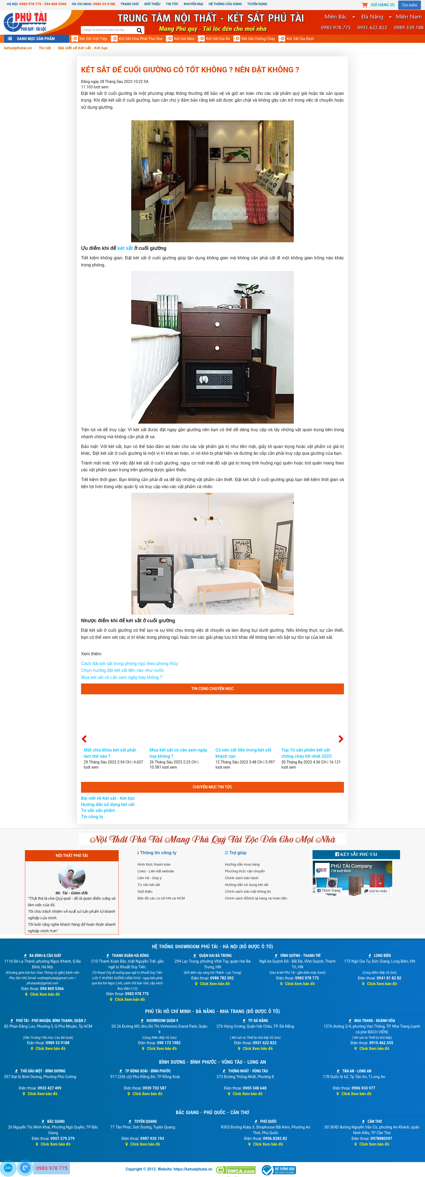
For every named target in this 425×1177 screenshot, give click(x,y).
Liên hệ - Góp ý (149, 878)
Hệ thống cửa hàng (225, 4)
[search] (139, 30)
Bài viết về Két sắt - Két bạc (108, 798)
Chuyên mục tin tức (212, 787)
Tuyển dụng (257, 4)
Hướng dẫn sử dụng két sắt (107, 804)
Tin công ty (92, 816)
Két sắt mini (184, 39)
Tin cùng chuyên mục (212, 688)
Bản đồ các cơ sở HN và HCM (161, 898)
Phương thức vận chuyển (245, 871)
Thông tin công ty (158, 852)
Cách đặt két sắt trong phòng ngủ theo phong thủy (129, 663)
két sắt (125, 248)
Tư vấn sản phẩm (98, 810)
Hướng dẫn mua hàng (242, 864)
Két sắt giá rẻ (218, 39)
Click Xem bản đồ (42, 994)
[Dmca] (236, 1170)
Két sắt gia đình (300, 39)
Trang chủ (130, 4)
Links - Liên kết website (155, 871)
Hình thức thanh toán (153, 864)
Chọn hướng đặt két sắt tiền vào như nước (122, 670)
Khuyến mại (193, 4)
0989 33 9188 (104, 4)
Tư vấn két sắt (148, 885)
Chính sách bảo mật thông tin (248, 891)
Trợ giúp (237, 852)
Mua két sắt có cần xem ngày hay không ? (121, 677)
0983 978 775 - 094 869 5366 (42, 4)
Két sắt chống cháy (258, 39)
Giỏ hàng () (383, 5)
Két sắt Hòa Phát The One (141, 39)
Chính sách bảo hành (241, 878)
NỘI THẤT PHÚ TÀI (72, 855)
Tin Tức (172, 4)
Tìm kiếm (409, 5)
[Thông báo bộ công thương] (278, 1170)
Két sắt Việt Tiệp (93, 39)
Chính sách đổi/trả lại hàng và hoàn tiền (256, 898)
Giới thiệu (152, 4)
